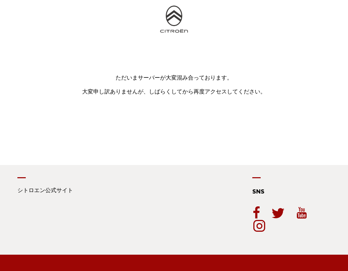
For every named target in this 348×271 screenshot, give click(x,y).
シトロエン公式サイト (45, 190)
